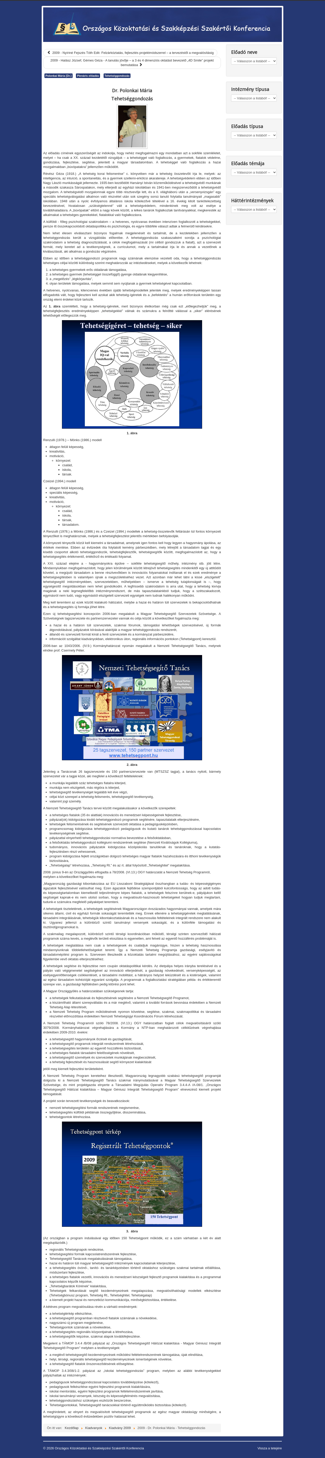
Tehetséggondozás (117, 75)
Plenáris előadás (88, 75)
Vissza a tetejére (269, 1448)
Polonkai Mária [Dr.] (58, 75)
